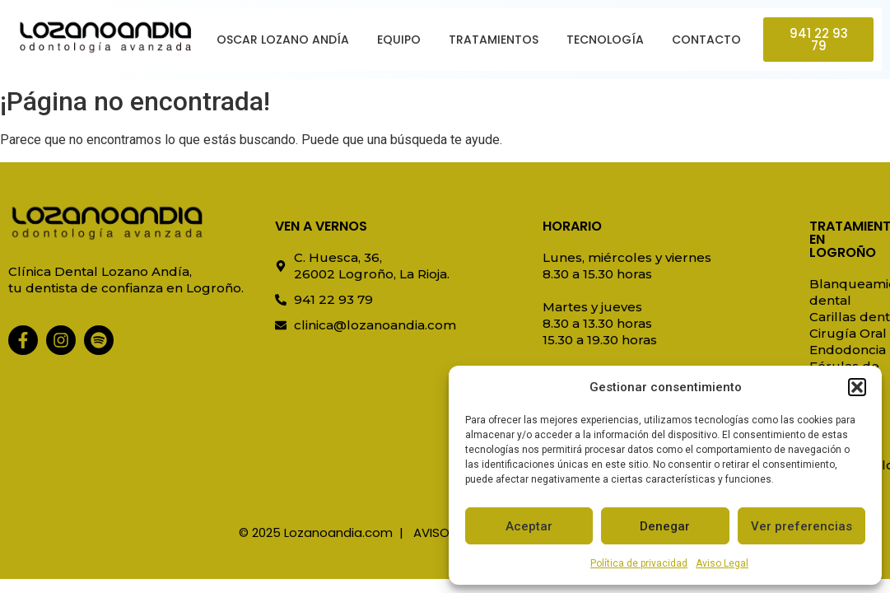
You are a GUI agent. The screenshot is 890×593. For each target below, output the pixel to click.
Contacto (706, 39)
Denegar (665, 526)
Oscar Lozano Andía (283, 39)
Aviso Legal (722, 563)
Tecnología (605, 39)
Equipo (399, 39)
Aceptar (529, 526)
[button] (857, 387)
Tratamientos (493, 39)
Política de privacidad (638, 563)
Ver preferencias (801, 526)
